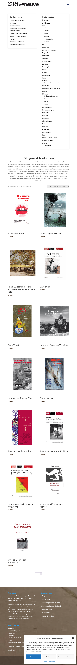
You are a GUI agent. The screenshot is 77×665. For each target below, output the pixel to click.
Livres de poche (47, 107)
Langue (44, 91)
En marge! (13, 23)
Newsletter (11, 650)
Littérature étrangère (51, 96)
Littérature (45, 94)
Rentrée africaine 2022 (49, 138)
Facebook (11, 646)
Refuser (49, 657)
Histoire (44, 81)
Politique (45, 127)
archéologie (46, 23)
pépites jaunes (47, 121)
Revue (46, 102)
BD (43, 44)
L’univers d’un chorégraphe (18, 33)
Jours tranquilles (15, 26)
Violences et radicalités (17, 44)
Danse (46, 33)
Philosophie (46, 124)
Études (44, 72)
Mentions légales (46, 609)
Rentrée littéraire (47, 140)
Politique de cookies (49, 661)
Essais (44, 70)
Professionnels (45, 599)
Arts (43, 26)
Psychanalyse (46, 132)
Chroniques (47, 145)
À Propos (44, 596)
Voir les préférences (65, 657)
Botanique (45, 56)
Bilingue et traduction (49, 50)
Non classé (45, 113)
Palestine (45, 115)
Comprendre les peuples (17, 20)
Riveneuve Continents (17, 42)
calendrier (45, 58)
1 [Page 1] (38, 574)
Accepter (33, 657)
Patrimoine (45, 118)
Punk (43, 135)
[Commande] (58, 186)
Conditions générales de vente (51, 603)
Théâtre (46, 42)
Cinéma (46, 31)
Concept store (47, 61)
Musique (46, 36)
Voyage (44, 143)
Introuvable (46, 86)
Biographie (45, 53)
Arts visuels (47, 28)
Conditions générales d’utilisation (51, 606)
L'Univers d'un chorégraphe (51, 88)
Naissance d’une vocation (18, 36)
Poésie (46, 99)
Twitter (17, 646)
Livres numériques (48, 110)
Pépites (12, 39)
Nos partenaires (46, 613)
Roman (46, 104)
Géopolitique (46, 75)
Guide (44, 78)
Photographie (48, 39)
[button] (73, 638)
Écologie (45, 64)
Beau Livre (45, 47)
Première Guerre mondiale (52, 83)
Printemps (45, 129)
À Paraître (45, 20)
